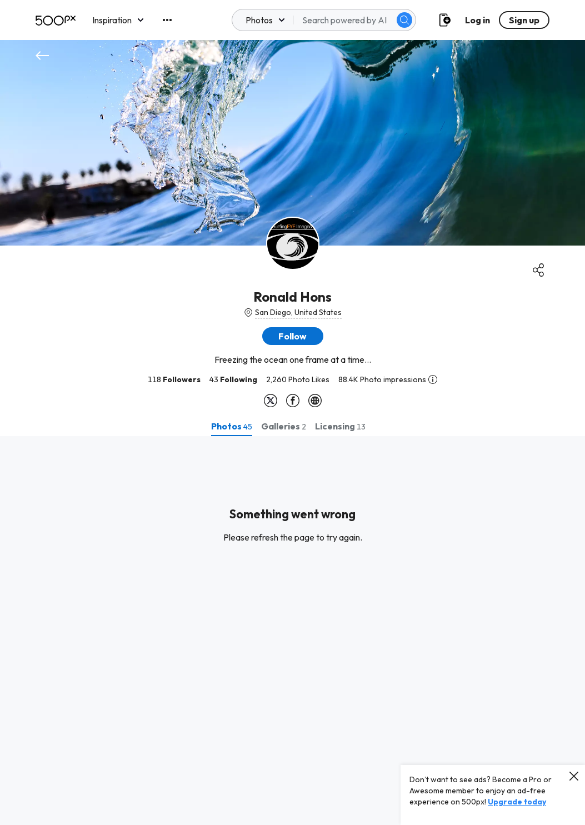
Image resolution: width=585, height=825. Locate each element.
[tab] (232, 426)
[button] (292, 336)
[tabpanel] (292, 630)
